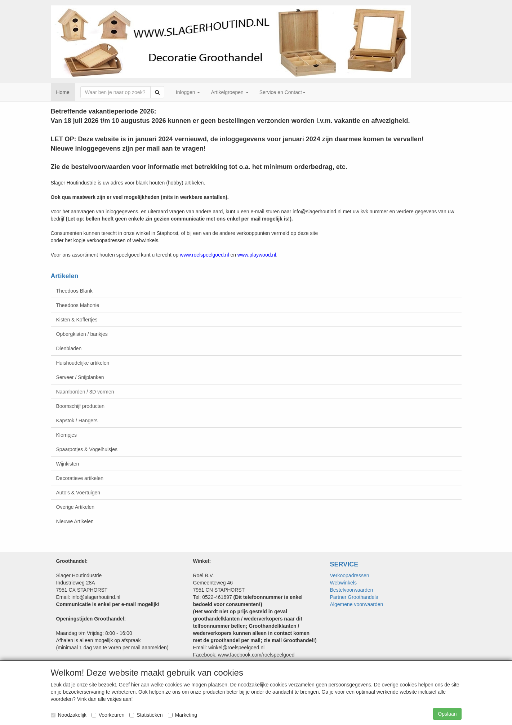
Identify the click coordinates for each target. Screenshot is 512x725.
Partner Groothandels (354, 597)
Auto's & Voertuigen (78, 492)
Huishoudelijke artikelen (83, 363)
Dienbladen (69, 348)
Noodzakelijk (68, 715)
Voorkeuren (108, 715)
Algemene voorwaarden (356, 604)
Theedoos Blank (74, 291)
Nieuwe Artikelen (75, 521)
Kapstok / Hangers (77, 420)
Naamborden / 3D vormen (85, 392)
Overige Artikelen (75, 507)
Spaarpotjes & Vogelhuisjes (86, 449)
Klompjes (66, 435)
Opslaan (447, 714)
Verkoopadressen (349, 575)
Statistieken (145, 715)
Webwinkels (343, 583)
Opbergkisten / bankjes (82, 334)
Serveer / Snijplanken (80, 377)
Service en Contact (282, 92)
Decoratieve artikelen (80, 478)
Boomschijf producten (80, 406)
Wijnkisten (67, 464)
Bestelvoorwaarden (351, 590)
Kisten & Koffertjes (77, 320)
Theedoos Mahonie (77, 305)
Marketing (182, 715)
